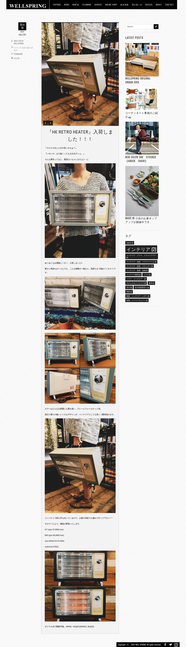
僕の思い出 (137, 4)
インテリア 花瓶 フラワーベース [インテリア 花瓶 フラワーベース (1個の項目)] (141, 261)
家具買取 (124, 4)
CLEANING (86, 4)
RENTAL (75, 4)
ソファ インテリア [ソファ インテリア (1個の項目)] (136, 278)
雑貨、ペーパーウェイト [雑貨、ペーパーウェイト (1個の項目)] (136, 300)
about (159, 4)
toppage (57, 4)
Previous (45, 123)
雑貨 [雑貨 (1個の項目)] (129, 291)
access (149, 4)
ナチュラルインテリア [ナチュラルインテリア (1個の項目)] (136, 283)
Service (98, 4)
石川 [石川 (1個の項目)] (129, 287)
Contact (169, 4)
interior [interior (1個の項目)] (129, 242)
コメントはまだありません (23, 48)
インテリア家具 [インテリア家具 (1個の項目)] (133, 274)
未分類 (17, 58)
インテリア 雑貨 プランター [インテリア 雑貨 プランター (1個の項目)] (139, 266)
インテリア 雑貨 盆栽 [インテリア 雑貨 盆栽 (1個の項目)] (136, 270)
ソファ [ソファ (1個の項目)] (146, 274)
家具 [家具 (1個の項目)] (151, 283)
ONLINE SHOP (111, 4)
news (66, 4)
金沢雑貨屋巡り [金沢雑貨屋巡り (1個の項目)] (142, 287)
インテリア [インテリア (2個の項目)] (141, 249)
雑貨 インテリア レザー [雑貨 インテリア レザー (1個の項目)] (137, 296)
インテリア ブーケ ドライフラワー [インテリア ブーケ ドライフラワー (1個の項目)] (141, 256)
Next (50, 123)
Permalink (18, 54)
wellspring (19, 43)
